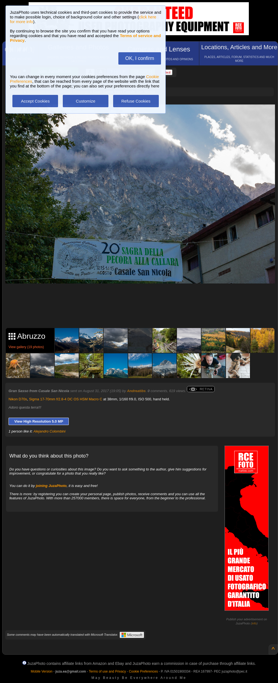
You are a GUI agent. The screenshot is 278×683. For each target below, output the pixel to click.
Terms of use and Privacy (107, 671)
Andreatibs (136, 391)
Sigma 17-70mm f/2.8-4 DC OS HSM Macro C (65, 399)
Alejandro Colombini (50, 431)
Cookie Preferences (143, 671)
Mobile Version (42, 671)
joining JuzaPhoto (51, 486)
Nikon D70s (18, 399)
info (254, 623)
